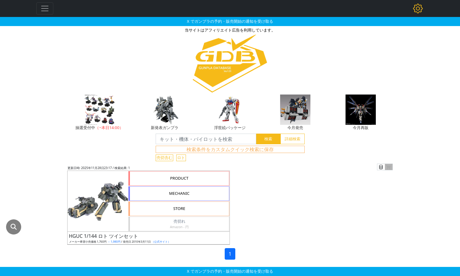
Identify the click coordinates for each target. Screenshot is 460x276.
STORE (179, 208)
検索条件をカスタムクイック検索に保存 (230, 149)
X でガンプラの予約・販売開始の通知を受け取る (230, 21)
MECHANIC (179, 193)
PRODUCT (179, 178)
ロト (181, 157)
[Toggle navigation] (44, 8)
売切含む (164, 157)
